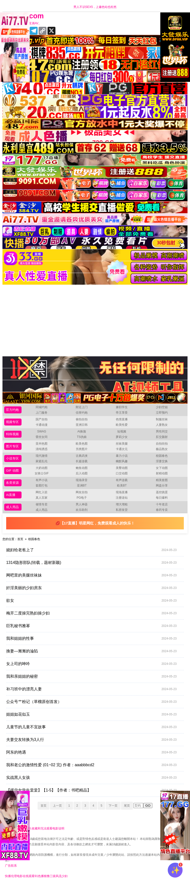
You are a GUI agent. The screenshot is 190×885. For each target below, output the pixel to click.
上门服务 (42, 412)
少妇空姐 (162, 407)
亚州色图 (42, 443)
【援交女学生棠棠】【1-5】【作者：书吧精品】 (91, 790)
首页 (20, 539)
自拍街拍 (162, 443)
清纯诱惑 (42, 449)
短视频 (121, 431)
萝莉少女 (122, 437)
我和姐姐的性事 (91, 638)
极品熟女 (162, 449)
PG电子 (82, 497)
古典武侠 (82, 456)
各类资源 (12, 483)
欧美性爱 (122, 425)
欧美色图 (82, 443)
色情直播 (122, 419)
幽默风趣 (122, 461)
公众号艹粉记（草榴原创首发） (91, 702)
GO (147, 805)
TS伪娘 (82, 437)
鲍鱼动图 (82, 468)
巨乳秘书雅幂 (91, 626)
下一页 (113, 805)
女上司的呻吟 (91, 664)
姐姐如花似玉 (91, 714)
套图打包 (42, 485)
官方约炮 (12, 410)
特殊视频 (12, 434)
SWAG (41, 431)
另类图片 (82, 449)
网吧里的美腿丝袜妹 (91, 575)
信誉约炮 (82, 412)
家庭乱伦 (42, 461)
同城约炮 (42, 407)
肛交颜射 (162, 437)
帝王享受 (122, 412)
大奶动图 (42, 468)
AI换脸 (81, 431)
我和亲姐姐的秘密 (91, 676)
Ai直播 (10, 495)
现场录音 (82, 480)
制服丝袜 (162, 419)
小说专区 (12, 458)
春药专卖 (162, 510)
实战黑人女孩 (91, 777)
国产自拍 (42, 419)
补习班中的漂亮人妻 (91, 689)
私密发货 (122, 510)
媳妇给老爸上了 (91, 550)
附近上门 (82, 407)
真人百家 (42, 497)
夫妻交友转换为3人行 (91, 739)
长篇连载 (82, 461)
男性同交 (162, 431)
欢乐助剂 (82, 510)
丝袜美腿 (122, 443)
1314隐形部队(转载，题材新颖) (91, 562)
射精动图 (162, 473)
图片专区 (12, 446)
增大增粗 (122, 504)
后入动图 (82, 473)
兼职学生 (122, 407)
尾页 (127, 805)
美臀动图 (122, 468)
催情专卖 (42, 504)
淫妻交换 (162, 461)
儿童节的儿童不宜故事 (91, 727)
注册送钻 (122, 497)
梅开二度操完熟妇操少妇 (91, 613)
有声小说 (42, 480)
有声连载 (122, 480)
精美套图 (162, 480)
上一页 (57, 805)
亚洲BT (82, 485)
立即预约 (162, 412)
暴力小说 (122, 456)
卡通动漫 (42, 425)
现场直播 (122, 492)
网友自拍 (82, 492)
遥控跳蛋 (162, 492)
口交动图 (122, 473)
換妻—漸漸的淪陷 (91, 651)
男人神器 (82, 504)
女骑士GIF (41, 473)
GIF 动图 (12, 470)
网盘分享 (162, 485)
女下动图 (162, 468)
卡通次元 (122, 449)
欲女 (91, 600)
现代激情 (42, 456)
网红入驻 (42, 492)
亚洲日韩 (82, 425)
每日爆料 (162, 497)
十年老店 (162, 504)
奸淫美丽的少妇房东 (91, 588)
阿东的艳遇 (91, 752)
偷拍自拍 (82, 419)
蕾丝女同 (42, 437)
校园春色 (162, 456)
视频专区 (12, 422)
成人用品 (12, 507)
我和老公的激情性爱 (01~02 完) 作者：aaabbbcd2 (91, 765)
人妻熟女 (162, 425)
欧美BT (122, 485)
